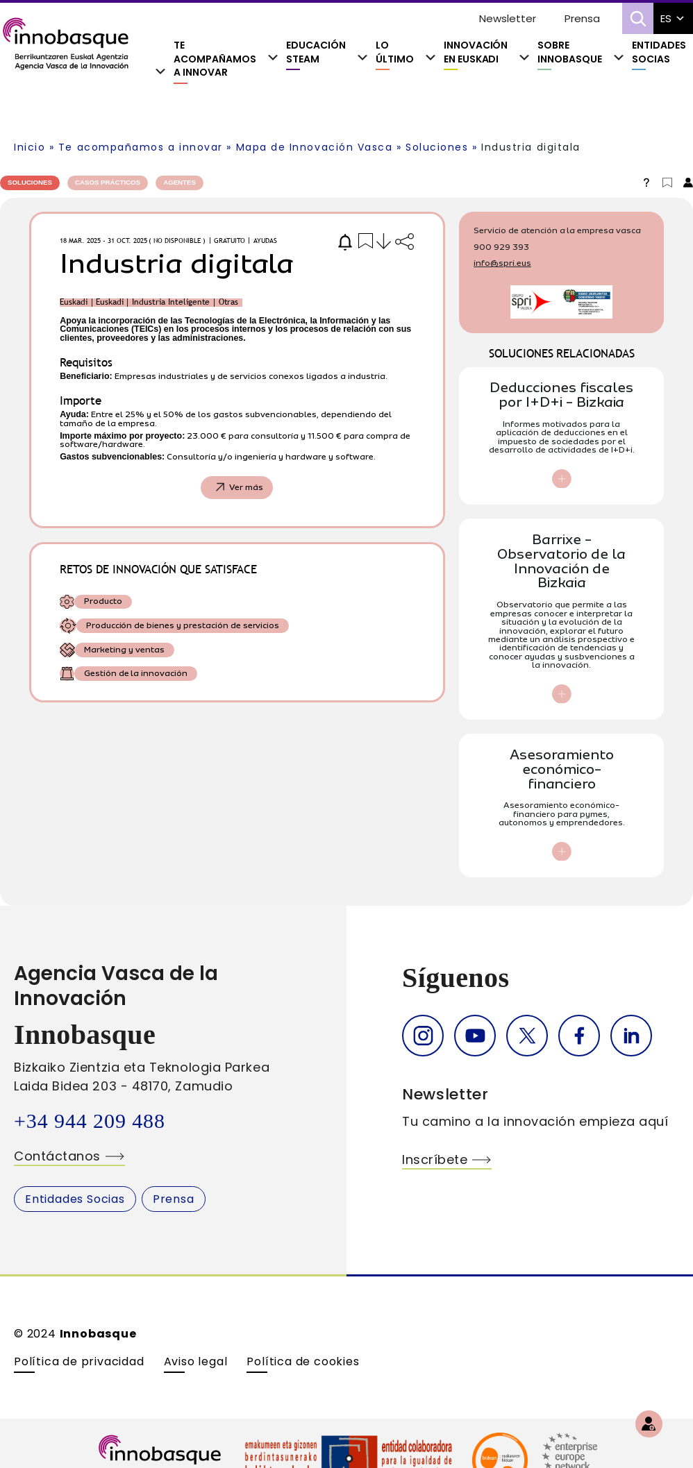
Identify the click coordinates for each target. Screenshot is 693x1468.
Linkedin (631, 1035)
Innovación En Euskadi (476, 52)
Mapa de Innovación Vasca (314, 147)
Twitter (527, 1035)
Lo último (395, 52)
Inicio (29, 147)
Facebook (579, 1035)
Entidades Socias (659, 52)
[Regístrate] (648, 1423)
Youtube (475, 1035)
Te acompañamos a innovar (215, 59)
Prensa (582, 18)
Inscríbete (434, 1159)
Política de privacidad (79, 1361)
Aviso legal (196, 1361)
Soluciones (437, 147)
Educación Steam (316, 52)
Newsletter (507, 18)
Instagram (423, 1035)
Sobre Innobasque (569, 52)
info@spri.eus (502, 263)
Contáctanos (57, 1156)
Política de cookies (303, 1361)
